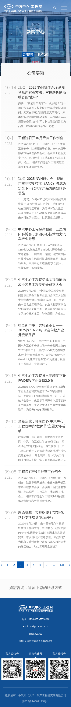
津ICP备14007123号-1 (35, 701)
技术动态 (43, 54)
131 (62, 565)
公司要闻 (28, 54)
